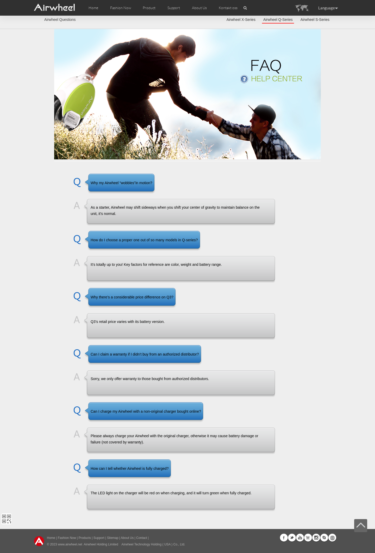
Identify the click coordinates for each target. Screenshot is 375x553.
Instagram (316, 538)
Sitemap (112, 538)
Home (93, 8)
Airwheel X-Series (241, 19)
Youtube (300, 538)
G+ (308, 538)
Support (173, 8)
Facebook (284, 538)
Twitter (292, 538)
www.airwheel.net (70, 544)
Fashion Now (67, 538)
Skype (324, 538)
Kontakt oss (228, 8)
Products (85, 538)
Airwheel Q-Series (278, 19)
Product (149, 8)
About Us (127, 538)
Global (332, 538)
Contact (141, 538)
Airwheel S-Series (315, 19)
